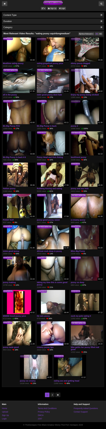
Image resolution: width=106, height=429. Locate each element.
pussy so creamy (28, 381)
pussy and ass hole (80, 188)
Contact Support (81, 412)
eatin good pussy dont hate (49, 95)
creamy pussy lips (45, 347)
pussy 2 (74, 126)
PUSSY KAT (8, 220)
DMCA (40, 415)
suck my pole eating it (81, 316)
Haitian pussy (9, 188)
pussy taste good (11, 347)
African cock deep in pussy (49, 251)
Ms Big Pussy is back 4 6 (14, 157)
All (97, 34)
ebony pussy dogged (80, 63)
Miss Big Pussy (78, 251)
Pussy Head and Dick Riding (50, 157)
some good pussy (11, 251)
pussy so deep (77, 282)
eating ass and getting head (66, 381)
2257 (40, 419)
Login (62, 8)
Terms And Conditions (47, 408)
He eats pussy (43, 316)
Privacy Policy (44, 412)
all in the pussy (10, 95)
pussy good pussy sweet (48, 220)
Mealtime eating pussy (13, 63)
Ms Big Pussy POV (11, 126)
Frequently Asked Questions (86, 408)
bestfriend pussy (78, 157)
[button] (43, 8)
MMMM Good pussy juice (14, 316)
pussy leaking (9, 282)
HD (100, 34)
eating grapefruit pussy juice (50, 63)
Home (4, 408)
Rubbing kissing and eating (49, 188)
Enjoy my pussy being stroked (85, 95)
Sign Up (52, 8)
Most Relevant (86, 33)
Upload (5, 412)
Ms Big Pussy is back (46, 126)
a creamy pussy (78, 220)
